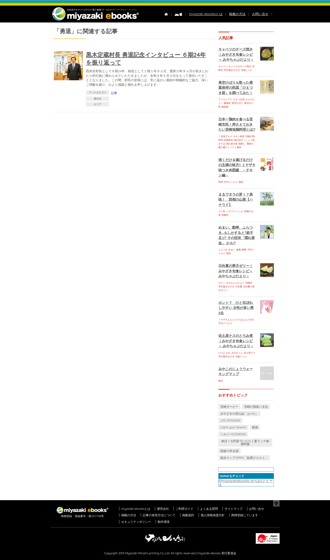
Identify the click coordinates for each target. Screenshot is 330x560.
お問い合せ (260, 14)
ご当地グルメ (225, 136)
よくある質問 (209, 508)
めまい (231, 249)
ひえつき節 (239, 99)
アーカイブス (225, 99)
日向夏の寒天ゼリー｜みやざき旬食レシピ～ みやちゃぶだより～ (235, 270)
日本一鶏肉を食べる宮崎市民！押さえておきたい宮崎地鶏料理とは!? (237, 124)
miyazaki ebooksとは (206, 14)
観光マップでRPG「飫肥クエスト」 (244, 458)
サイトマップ (233, 508)
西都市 (225, 214)
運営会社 (163, 508)
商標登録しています (244, 515)
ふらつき (223, 249)
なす (228, 352)
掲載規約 (188, 515)
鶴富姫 (225, 106)
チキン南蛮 (239, 136)
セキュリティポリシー (136, 522)
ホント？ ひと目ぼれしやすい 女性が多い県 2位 (236, 307)
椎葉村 (227, 103)
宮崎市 (248, 282)
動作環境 (164, 522)
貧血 (228, 253)
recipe (221, 352)
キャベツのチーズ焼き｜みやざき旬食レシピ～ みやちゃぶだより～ (236, 54)
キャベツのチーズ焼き (239, 66)
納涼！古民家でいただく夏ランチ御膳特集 (245, 442)
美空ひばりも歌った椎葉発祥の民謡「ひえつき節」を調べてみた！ (235, 87)
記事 (114, 93)
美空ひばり (237, 103)
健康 (238, 249)
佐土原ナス (249, 352)
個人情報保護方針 (213, 515)
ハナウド (230, 211)
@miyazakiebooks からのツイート (246, 482)
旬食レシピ (246, 70)
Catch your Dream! (233, 427)
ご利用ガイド (184, 508)
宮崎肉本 (228, 140)
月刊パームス (231, 181)
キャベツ (223, 66)
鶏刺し (242, 143)
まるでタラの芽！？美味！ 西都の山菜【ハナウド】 (235, 199)
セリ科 (221, 211)
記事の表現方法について (159, 515)
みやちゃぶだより (235, 282)
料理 (220, 181)
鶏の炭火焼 (232, 143)
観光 (220, 380)
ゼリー (221, 282)
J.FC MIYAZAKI (230, 420)
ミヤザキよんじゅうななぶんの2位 (236, 319)
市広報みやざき (232, 70)
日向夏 (238, 286)
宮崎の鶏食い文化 (256, 406)
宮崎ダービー (229, 406)
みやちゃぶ (237, 352)
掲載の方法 (237, 14)
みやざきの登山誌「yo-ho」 (239, 413)
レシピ (239, 211)
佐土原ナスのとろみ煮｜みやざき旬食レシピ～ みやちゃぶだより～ (236, 340)
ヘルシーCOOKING (233, 434)
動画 (255, 427)
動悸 (244, 249)
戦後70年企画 (229, 451)
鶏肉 (241, 181)
